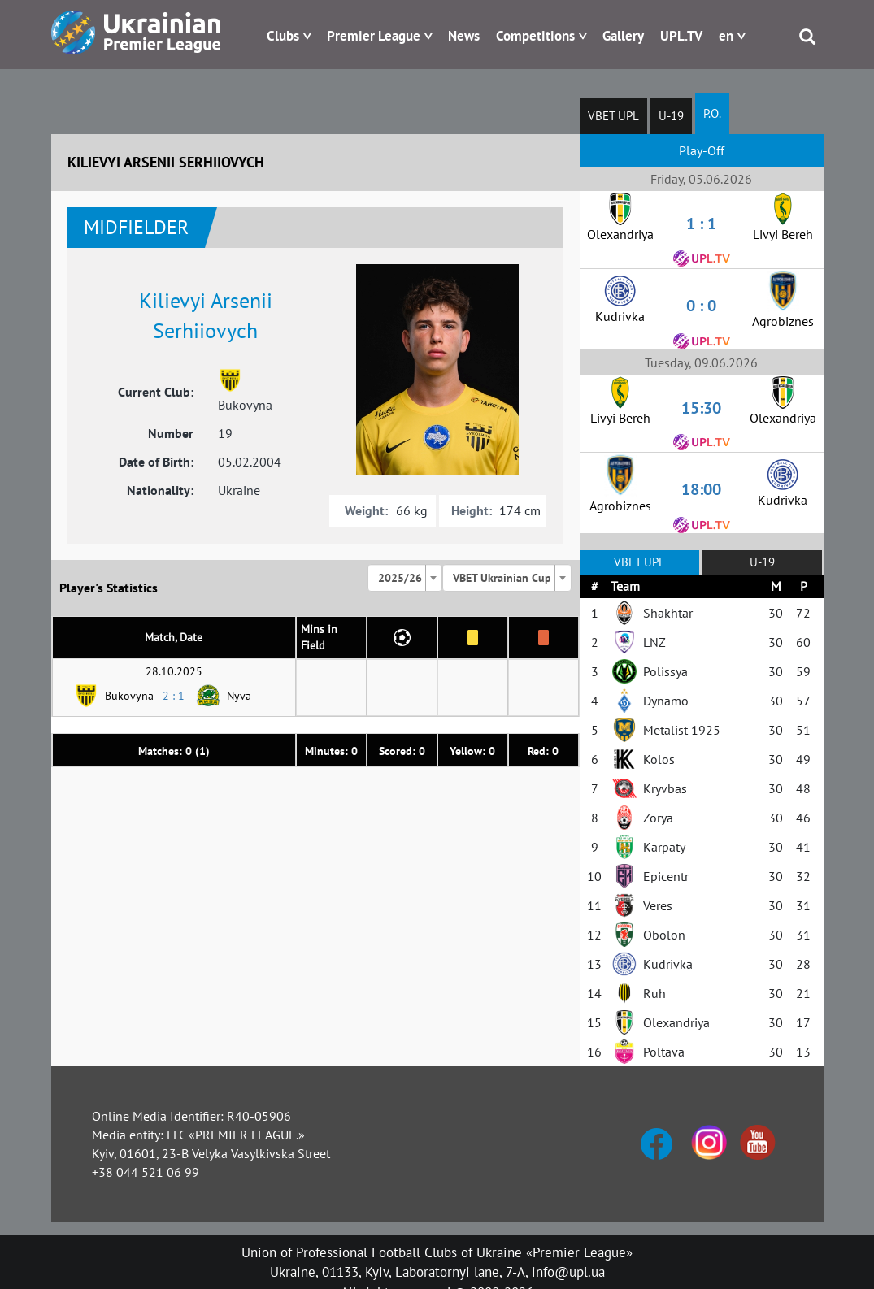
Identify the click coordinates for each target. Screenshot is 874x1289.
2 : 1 (174, 695)
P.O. (712, 113)
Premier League (373, 36)
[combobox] (404, 578)
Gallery (623, 36)
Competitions (535, 36)
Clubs (283, 36)
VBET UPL (613, 116)
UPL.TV (681, 36)
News (464, 36)
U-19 (671, 116)
